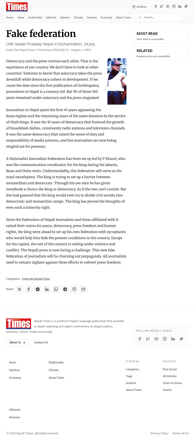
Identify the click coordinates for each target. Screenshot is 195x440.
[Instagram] (174, 6)
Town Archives (172, 383)
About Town (123, 17)
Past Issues (170, 369)
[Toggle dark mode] (187, 17)
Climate (78, 17)
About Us (17, 342)
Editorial (51, 17)
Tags (129, 376)
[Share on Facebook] (28, 289)
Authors (131, 383)
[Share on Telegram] (65, 289)
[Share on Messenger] (38, 289)
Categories (132, 369)
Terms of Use (180, 433)
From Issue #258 (64, 50)
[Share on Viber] (74, 289)
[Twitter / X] (162, 6)
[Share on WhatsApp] (56, 289)
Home (10, 17)
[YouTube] (168, 6)
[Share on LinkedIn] (47, 289)
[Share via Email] (83, 289)
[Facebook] (155, 6)
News (21, 17)
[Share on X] (19, 289)
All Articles (170, 376)
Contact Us (41, 342)
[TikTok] (186, 6)
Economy (106, 17)
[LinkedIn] (180, 6)
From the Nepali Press (36, 279)
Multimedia (35, 17)
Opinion (65, 17)
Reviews (92, 17)
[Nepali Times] (18, 323)
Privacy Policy (159, 433)
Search (167, 390)
